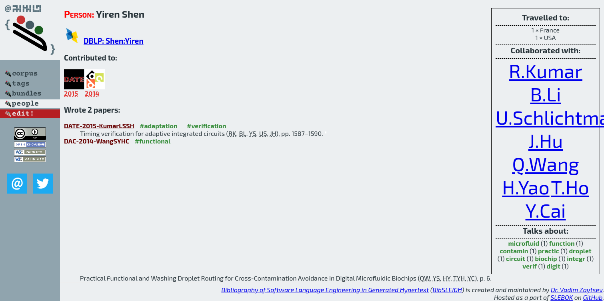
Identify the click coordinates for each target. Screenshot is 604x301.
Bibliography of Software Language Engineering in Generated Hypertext (325, 289)
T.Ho (570, 186)
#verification (206, 125)
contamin (514, 251)
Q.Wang (545, 163)
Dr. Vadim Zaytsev (576, 289)
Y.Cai (546, 210)
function (562, 243)
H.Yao (525, 186)
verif (529, 266)
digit (553, 266)
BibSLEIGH (447, 289)
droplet (580, 251)
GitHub (593, 297)
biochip (546, 258)
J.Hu (545, 140)
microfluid (523, 243)
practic (548, 251)
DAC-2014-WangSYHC (96, 141)
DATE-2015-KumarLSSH (99, 125)
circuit (515, 258)
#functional (153, 141)
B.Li (545, 93)
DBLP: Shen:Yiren (114, 40)
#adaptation (159, 125)
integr (576, 258)
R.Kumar (545, 70)
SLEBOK (561, 297)
